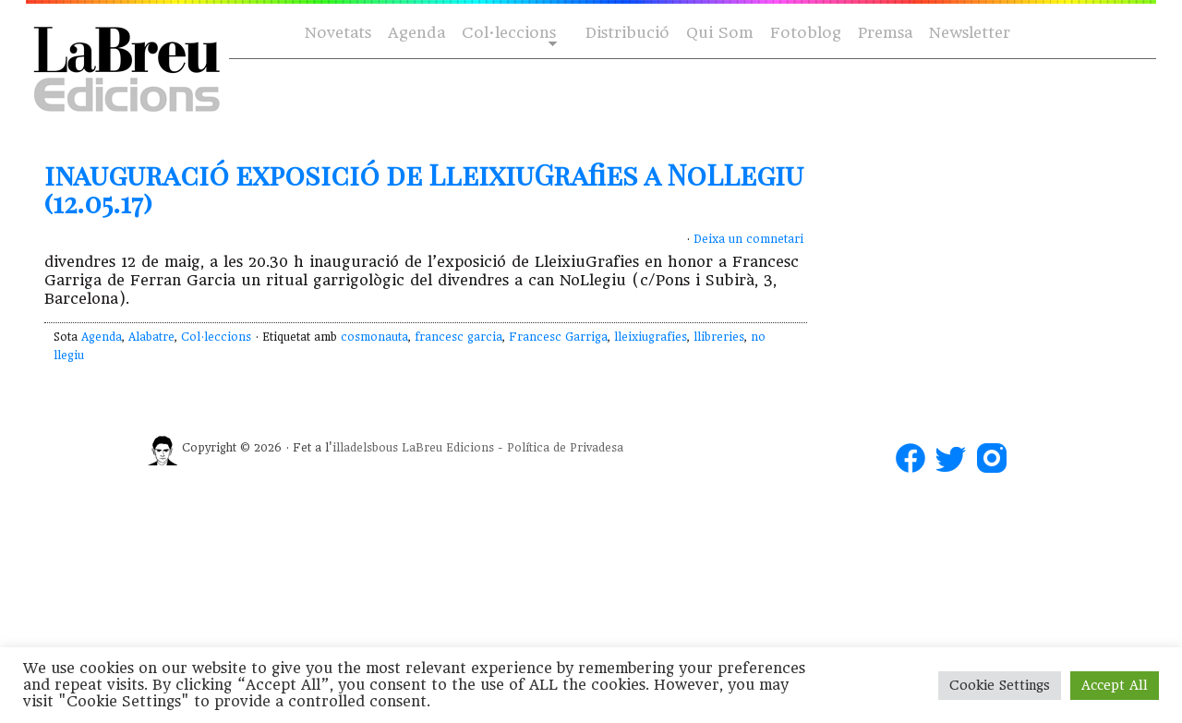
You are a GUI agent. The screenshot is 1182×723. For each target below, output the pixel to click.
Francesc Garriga (558, 337)
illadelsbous (365, 447)
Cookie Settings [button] (999, 685)
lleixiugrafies (650, 337)
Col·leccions (507, 33)
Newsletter (969, 33)
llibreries (719, 337)
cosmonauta (374, 337)
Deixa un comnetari (748, 239)
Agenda (416, 33)
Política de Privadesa (565, 447)
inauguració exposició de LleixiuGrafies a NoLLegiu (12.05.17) (423, 188)
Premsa (885, 33)
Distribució (627, 33)
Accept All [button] (1114, 685)
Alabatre (151, 337)
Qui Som (720, 33)
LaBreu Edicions (448, 447)
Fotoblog (805, 33)
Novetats (338, 33)
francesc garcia (458, 337)
